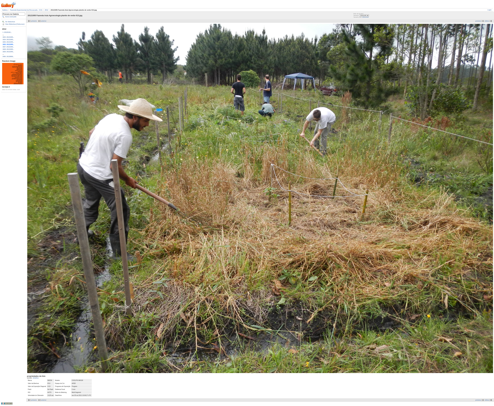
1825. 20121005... (8, 42)
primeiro (34, 21)
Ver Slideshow (10, 22)
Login (489, 10)
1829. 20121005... (8, 51)
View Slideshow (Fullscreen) (14, 24)
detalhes (36, 378)
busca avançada (10, 17)
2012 (46, 10)
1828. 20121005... (8, 49)
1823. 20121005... (8, 37)
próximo (478, 21)
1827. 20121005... (8, 47)
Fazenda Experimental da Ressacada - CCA (26, 10)
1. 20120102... (7, 32)
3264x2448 (365, 17)
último (487, 21)
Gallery (5, 10)
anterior (43, 21)
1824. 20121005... (8, 39)
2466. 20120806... (8, 56)
